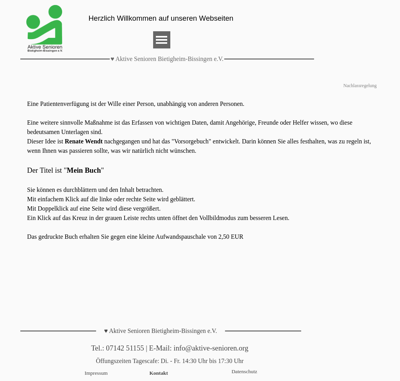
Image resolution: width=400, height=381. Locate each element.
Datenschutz (244, 371)
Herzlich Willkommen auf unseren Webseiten (161, 18)
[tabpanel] (200, 170)
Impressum (96, 373)
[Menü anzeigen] (161, 39)
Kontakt (159, 373)
